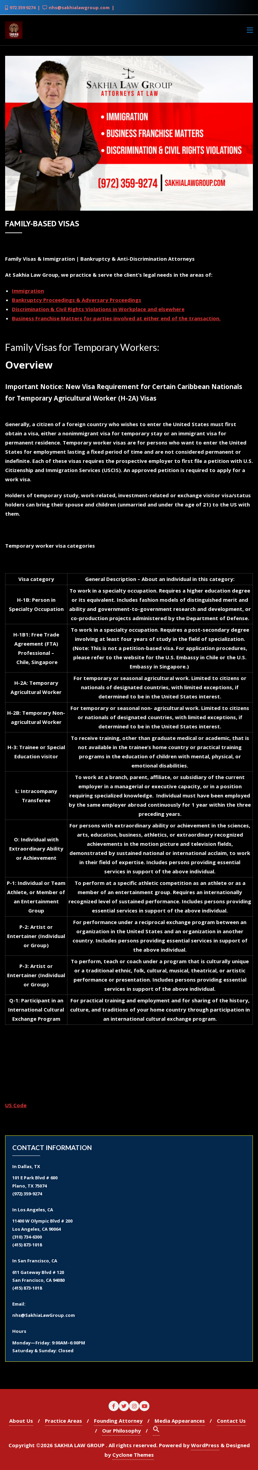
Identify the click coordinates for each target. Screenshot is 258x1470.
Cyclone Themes (133, 1454)
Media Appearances (180, 1420)
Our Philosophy (121, 1430)
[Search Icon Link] (156, 1431)
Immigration (28, 290)
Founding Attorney (118, 1420)
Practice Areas (63, 1420)
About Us (21, 1420)
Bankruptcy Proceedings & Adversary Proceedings (76, 299)
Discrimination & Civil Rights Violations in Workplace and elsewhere (98, 309)
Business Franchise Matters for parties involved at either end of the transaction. (116, 318)
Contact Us (231, 1420)
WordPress (205, 1445)
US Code (16, 1105)
